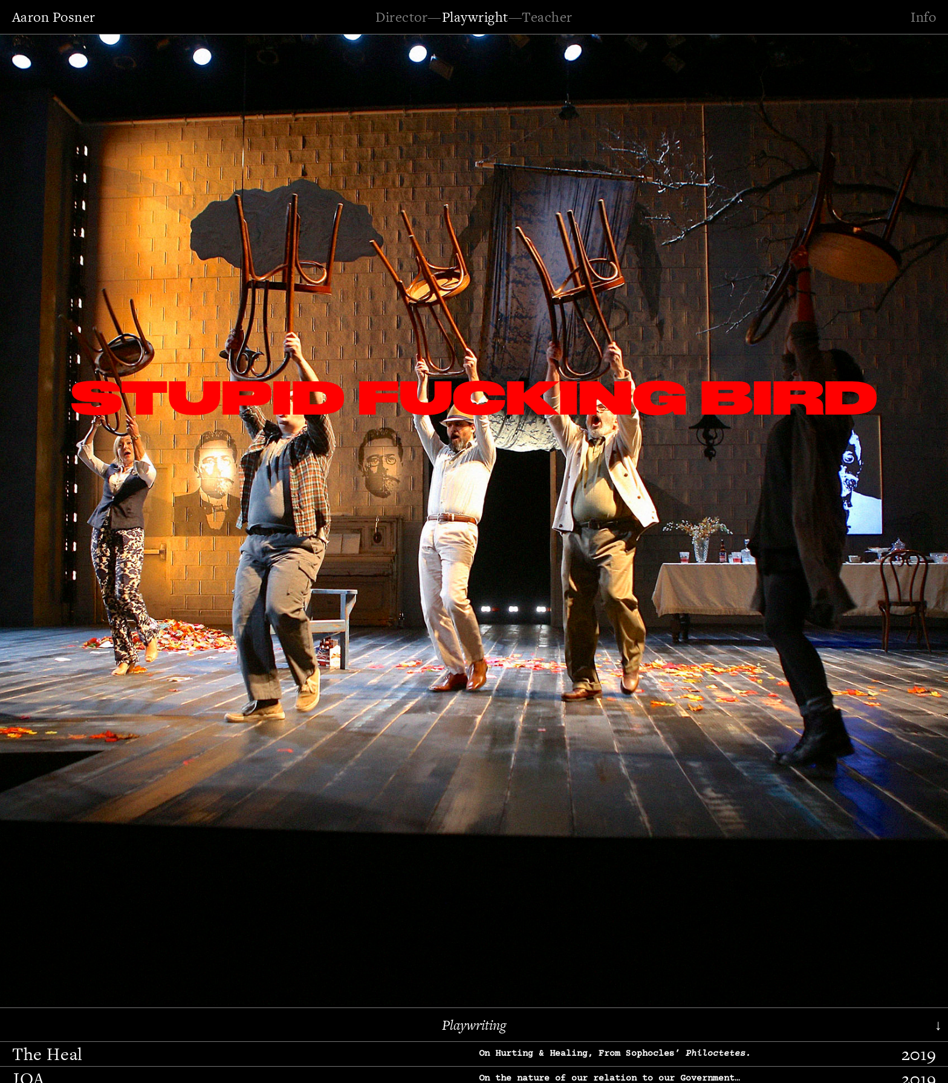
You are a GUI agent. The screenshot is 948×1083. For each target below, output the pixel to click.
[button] (45, 517)
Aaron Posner (54, 17)
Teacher (547, 17)
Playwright (475, 17)
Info (923, 17)
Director (401, 17)
